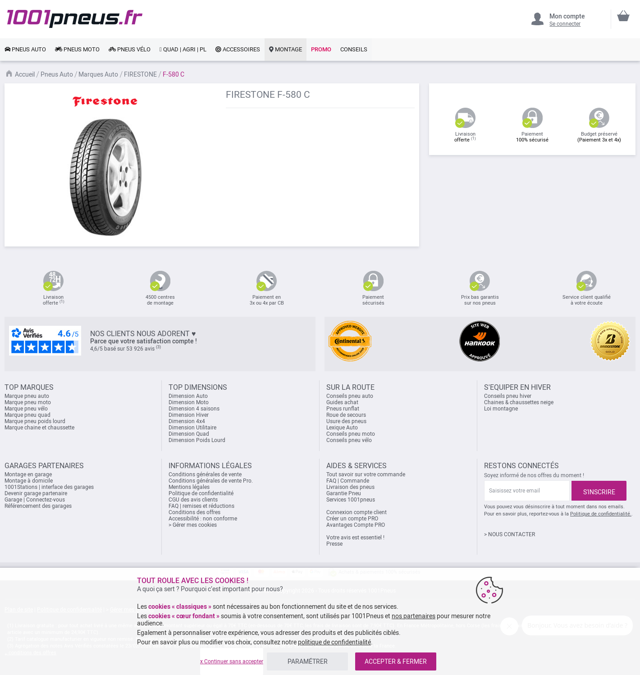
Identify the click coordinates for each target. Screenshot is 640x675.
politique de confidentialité (334, 642)
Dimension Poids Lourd (197, 440)
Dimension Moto (189, 402)
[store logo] (74, 19)
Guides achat (342, 402)
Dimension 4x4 (187, 421)
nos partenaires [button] (413, 616)
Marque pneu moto (28, 402)
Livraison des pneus (350, 487)
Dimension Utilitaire (192, 427)
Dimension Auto (188, 396)
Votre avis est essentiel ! (355, 537)
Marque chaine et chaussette (39, 427)
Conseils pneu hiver (507, 396)
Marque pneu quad (27, 415)
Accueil (25, 74)
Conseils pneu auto (349, 396)
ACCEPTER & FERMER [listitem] (396, 661)
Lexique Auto (342, 427)
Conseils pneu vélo (349, 440)
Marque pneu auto (27, 396)
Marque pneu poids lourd (35, 421)
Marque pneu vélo (26, 409)
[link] (25, 49)
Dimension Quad (189, 434)
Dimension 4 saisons (194, 409)
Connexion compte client (356, 512)
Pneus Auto (57, 74)
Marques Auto (98, 74)
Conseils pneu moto (350, 434)
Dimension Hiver (189, 415)
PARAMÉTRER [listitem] (308, 661)
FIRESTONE (140, 74)
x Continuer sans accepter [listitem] (231, 661)
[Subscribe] (598, 491)
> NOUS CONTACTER (509, 534)
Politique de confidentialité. (600, 514)
